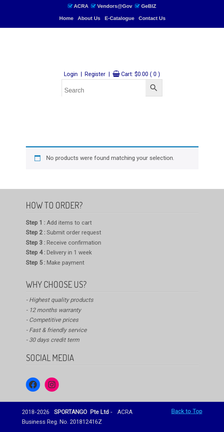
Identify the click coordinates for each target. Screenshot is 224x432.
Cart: (140, 74)
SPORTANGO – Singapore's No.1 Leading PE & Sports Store (112, 49)
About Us (89, 18)
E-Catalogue (120, 18)
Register (95, 74)
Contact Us (152, 18)
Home (66, 18)
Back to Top (186, 411)
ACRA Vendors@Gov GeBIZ (112, 6)
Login (71, 74)
